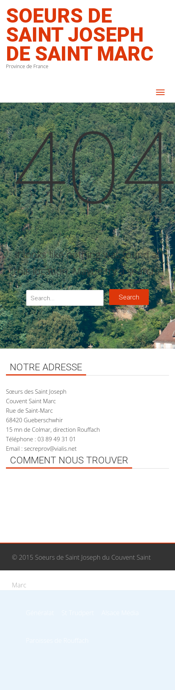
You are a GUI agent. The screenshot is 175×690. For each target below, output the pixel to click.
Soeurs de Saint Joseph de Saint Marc (80, 34)
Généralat (40, 612)
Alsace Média (120, 612)
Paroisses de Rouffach (57, 640)
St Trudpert (78, 612)
